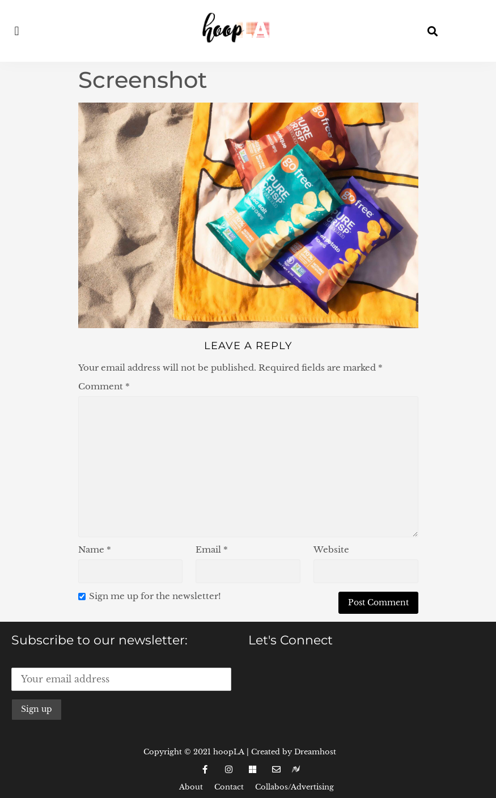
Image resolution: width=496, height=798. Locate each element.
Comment (104, 386)
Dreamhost (315, 752)
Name (94, 549)
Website (331, 549)
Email (212, 549)
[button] (16, 31)
